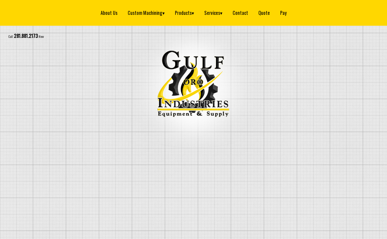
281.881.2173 (26, 35)
